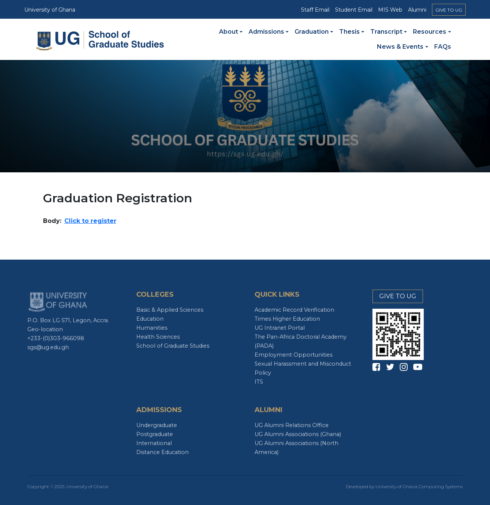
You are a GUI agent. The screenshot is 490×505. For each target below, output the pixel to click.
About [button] (228, 31)
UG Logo (58, 302)
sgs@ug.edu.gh (48, 347)
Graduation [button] (312, 31)
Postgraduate (154, 434)
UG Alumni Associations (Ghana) (298, 434)
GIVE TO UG (448, 10)
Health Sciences (158, 336)
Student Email (353, 9)
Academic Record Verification (294, 309)
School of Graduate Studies (172, 345)
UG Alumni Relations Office (292, 425)
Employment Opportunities (293, 354)
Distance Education (162, 452)
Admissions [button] (266, 31)
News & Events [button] (400, 46)
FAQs (442, 46)
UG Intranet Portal (280, 327)
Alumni (417, 9)
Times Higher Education (287, 318)
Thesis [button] (349, 31)
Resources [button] (429, 31)
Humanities (151, 327)
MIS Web (390, 9)
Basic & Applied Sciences (169, 309)
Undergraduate (156, 425)
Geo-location (45, 329)
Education (150, 318)
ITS (259, 381)
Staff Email (315, 9)
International (154, 443)
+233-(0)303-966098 (55, 338)
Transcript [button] (386, 31)
